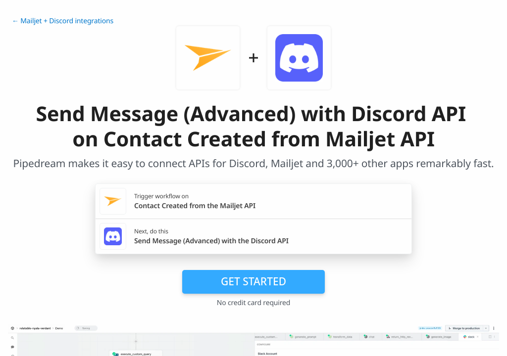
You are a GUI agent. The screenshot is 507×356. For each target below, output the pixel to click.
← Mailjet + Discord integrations (62, 21)
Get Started (253, 281)
